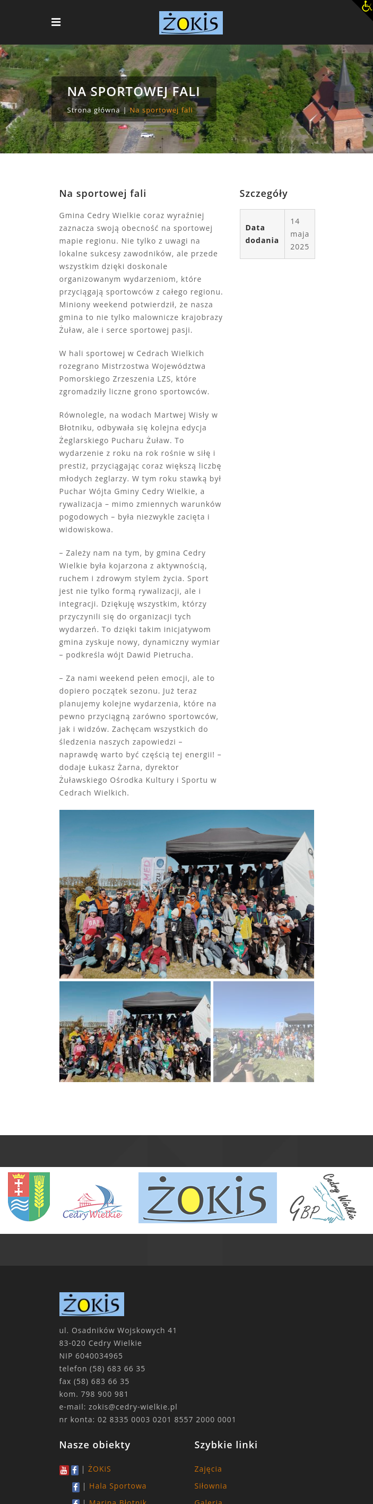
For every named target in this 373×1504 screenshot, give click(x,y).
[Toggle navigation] (55, 22)
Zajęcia (208, 1469)
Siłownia (211, 1486)
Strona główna (93, 110)
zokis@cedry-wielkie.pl (133, 1407)
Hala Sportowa (117, 1486)
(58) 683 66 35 (117, 1368)
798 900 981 (105, 1394)
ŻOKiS (99, 1469)
